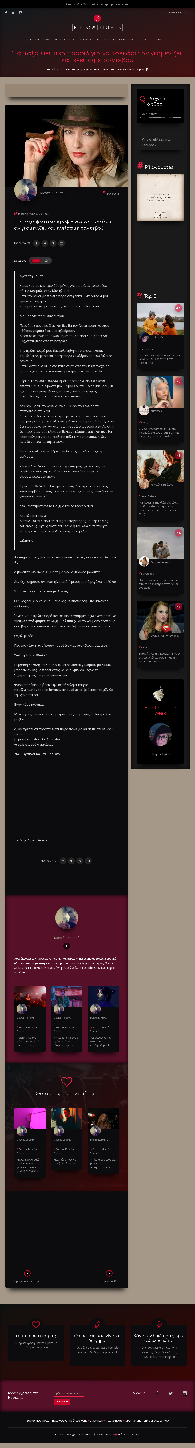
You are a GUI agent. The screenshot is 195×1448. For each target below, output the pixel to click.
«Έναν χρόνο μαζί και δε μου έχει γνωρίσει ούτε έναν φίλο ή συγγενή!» (30, 1165)
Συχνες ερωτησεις (179, 12)
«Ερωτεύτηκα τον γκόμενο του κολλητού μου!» (101, 1041)
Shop (159, 40)
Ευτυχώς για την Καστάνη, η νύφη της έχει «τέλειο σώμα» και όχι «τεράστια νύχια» (160, 657)
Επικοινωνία (59, 1420)
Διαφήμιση (96, 1420)
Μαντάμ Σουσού (53, 193)
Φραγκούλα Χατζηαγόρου (165, 635)
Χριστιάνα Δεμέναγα (162, 484)
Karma (144, 647)
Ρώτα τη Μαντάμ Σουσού (34, 214)
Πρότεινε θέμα (78, 1420)
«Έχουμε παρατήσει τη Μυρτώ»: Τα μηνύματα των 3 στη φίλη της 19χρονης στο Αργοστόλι (159, 432)
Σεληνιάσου (147, 573)
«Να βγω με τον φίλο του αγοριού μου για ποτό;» (28, 1041)
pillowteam (157, 411)
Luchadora (147, 349)
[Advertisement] (66, 1231)
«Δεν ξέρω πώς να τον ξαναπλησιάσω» (66, 1161)
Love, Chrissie (148, 496)
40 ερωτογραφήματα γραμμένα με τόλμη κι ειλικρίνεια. (36, 1345)
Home (47, 69)
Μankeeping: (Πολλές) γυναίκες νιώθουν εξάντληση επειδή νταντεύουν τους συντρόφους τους (158, 508)
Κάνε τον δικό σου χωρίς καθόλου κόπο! (159, 1338)
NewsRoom (50, 40)
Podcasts (103, 40)
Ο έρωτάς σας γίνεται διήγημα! (97, 1338)
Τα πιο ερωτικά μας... (36, 1336)
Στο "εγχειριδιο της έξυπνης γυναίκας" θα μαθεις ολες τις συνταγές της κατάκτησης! (159, 1352)
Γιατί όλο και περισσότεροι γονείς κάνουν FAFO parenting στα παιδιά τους (160, 359)
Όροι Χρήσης (133, 1420)
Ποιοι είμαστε (113, 1420)
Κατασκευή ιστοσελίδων (96, 1434)
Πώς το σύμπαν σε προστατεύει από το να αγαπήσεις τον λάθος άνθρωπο (158, 583)
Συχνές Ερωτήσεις (37, 1420)
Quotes (142, 40)
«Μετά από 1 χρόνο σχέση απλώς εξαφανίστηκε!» (66, 1041)
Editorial (33, 40)
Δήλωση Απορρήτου (156, 1420)
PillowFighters (123, 40)
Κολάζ (144, 422)
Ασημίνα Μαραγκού (161, 562)
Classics (87, 40)
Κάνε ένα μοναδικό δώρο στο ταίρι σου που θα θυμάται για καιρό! (97, 1350)
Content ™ (68, 40)
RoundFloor (132, 1434)
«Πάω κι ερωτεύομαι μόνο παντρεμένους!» (102, 1163)
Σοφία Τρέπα (158, 337)
